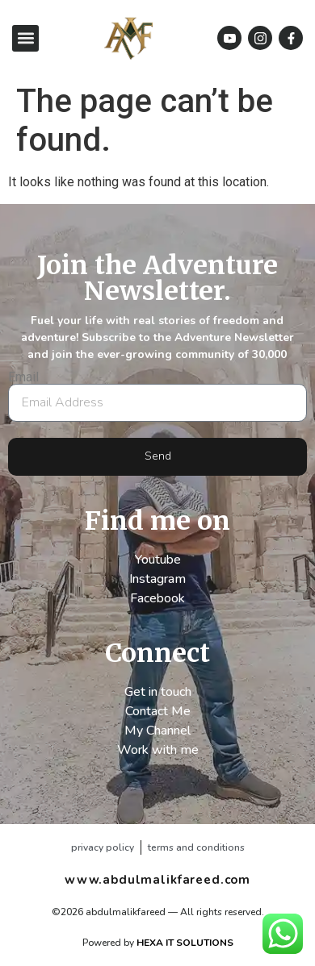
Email (23, 377)
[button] (25, 38)
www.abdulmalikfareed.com (157, 880)
